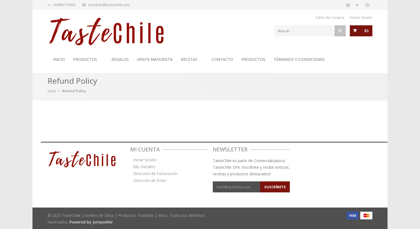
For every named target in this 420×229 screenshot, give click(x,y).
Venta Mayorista (155, 59)
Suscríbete (275, 186)
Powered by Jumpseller (91, 222)
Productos (85, 59)
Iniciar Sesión (361, 17)
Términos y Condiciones (299, 59)
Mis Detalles (144, 166)
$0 (366, 30)
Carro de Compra (329, 17)
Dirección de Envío (149, 180)
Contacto (222, 59)
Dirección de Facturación (155, 173)
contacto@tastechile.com (109, 4)
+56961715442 (64, 4)
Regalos (120, 59)
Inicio (59, 59)
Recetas (189, 59)
